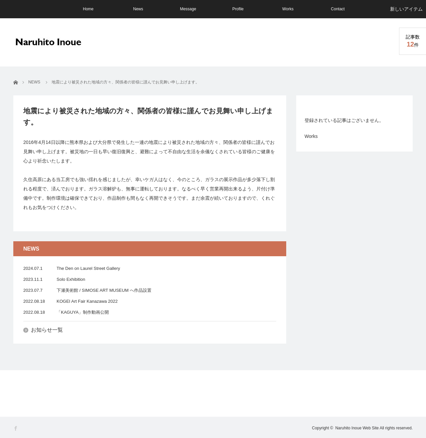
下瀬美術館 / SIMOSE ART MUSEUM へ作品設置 (104, 290)
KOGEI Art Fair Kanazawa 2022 (87, 301)
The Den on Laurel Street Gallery (88, 268)
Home (88, 9)
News (138, 9)
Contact (337, 9)
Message (188, 9)
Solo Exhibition (71, 279)
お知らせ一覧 (47, 330)
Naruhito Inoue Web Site (357, 428)
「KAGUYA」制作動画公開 (83, 312)
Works (288, 9)
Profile (238, 9)
